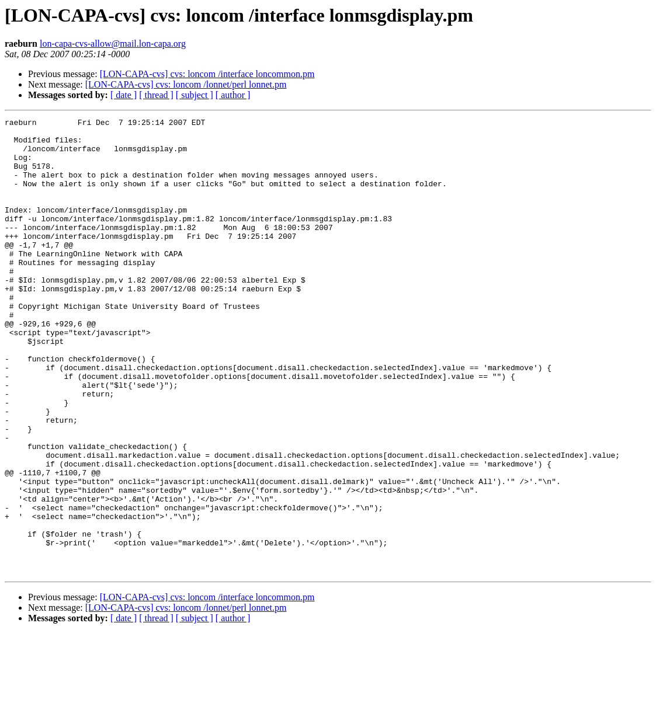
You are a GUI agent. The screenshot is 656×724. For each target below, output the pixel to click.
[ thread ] (156, 95)
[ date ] (123, 95)
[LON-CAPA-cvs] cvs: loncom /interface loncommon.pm (207, 74)
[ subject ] (194, 95)
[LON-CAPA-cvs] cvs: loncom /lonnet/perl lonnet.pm (186, 84)
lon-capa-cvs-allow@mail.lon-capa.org (113, 43)
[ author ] (233, 95)
